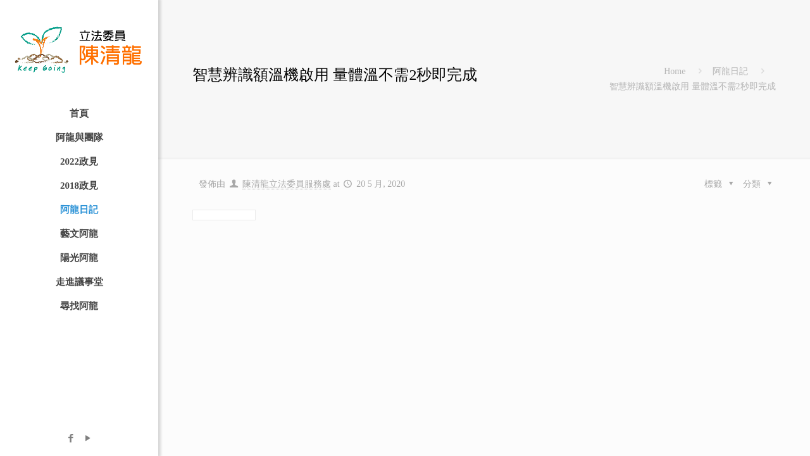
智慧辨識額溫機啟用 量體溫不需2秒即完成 (692, 86)
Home (674, 71)
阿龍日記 (730, 71)
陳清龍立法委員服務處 (286, 184)
